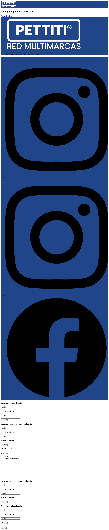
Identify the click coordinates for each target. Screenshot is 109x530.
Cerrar (4, 528)
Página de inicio (6, 16)
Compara (4, 526)
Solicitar (4, 419)
